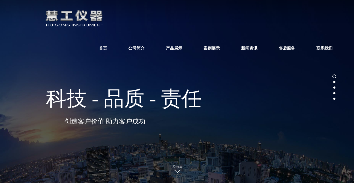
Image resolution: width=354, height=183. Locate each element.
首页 (103, 48)
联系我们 (324, 48)
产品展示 (174, 48)
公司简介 (136, 48)
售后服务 (287, 48)
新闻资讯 (249, 48)
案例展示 (212, 48)
